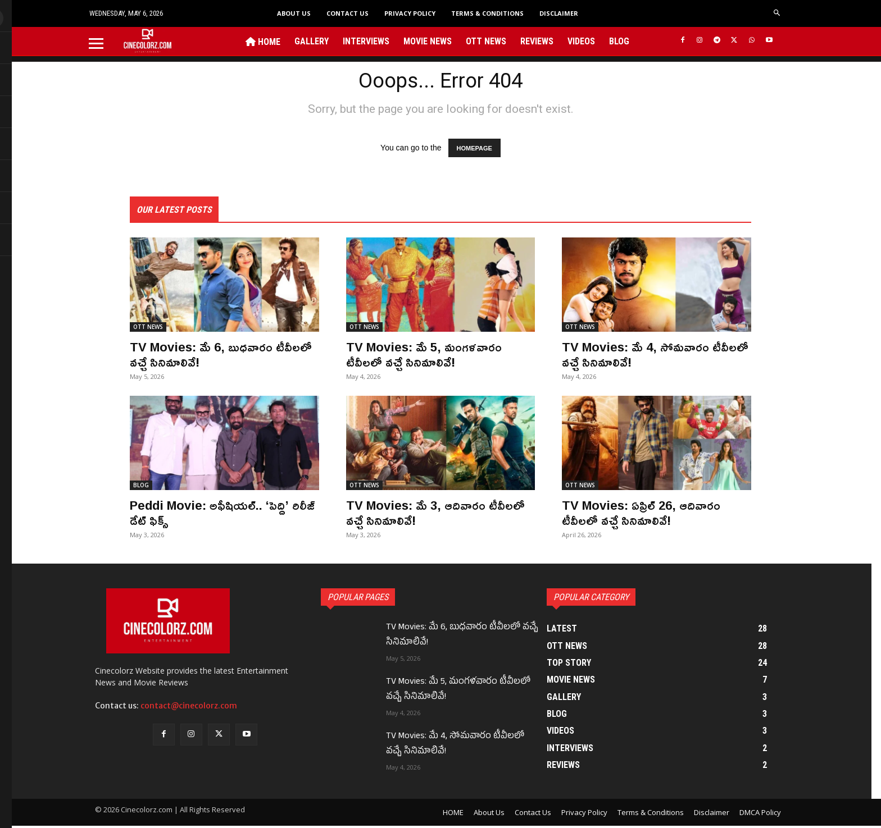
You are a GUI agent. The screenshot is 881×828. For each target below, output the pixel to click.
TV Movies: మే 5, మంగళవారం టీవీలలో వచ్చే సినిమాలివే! (429, 356)
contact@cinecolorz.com (188, 708)
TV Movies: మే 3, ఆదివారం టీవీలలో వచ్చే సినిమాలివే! (420, 515)
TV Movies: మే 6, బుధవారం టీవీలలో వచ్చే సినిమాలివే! (205, 356)
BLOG (141, 488)
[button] (777, 13)
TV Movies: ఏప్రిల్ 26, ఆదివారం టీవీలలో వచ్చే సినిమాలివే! (646, 515)
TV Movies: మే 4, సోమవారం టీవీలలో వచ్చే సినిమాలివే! (641, 356)
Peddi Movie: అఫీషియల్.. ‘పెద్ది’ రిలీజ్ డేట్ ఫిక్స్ (216, 515)
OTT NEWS (148, 329)
